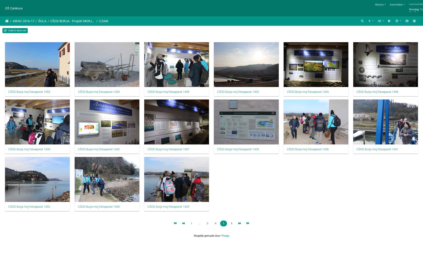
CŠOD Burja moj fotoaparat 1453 (29, 92)
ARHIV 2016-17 (23, 21)
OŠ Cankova (14, 8)
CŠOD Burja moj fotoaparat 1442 (171, 151)
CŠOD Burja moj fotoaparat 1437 (242, 151)
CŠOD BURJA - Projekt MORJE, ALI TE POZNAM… (72, 21)
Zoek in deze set (15, 30)
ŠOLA (42, 21)
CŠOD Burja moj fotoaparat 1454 (100, 92)
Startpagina (7, 21)
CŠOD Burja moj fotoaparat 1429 (312, 209)
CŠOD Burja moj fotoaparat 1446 (29, 151)
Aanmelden (396, 4)
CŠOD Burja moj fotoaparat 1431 (100, 209)
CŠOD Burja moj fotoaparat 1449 (171, 92)
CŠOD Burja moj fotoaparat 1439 (100, 151)
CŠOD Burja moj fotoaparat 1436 (29, 209)
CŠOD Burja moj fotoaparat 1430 (242, 209)
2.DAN (103, 21)
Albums (379, 4)
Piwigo (225, 238)
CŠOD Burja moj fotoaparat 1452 (242, 92)
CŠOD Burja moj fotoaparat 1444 (312, 92)
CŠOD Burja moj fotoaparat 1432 (171, 209)
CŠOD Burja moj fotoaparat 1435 (312, 151)
